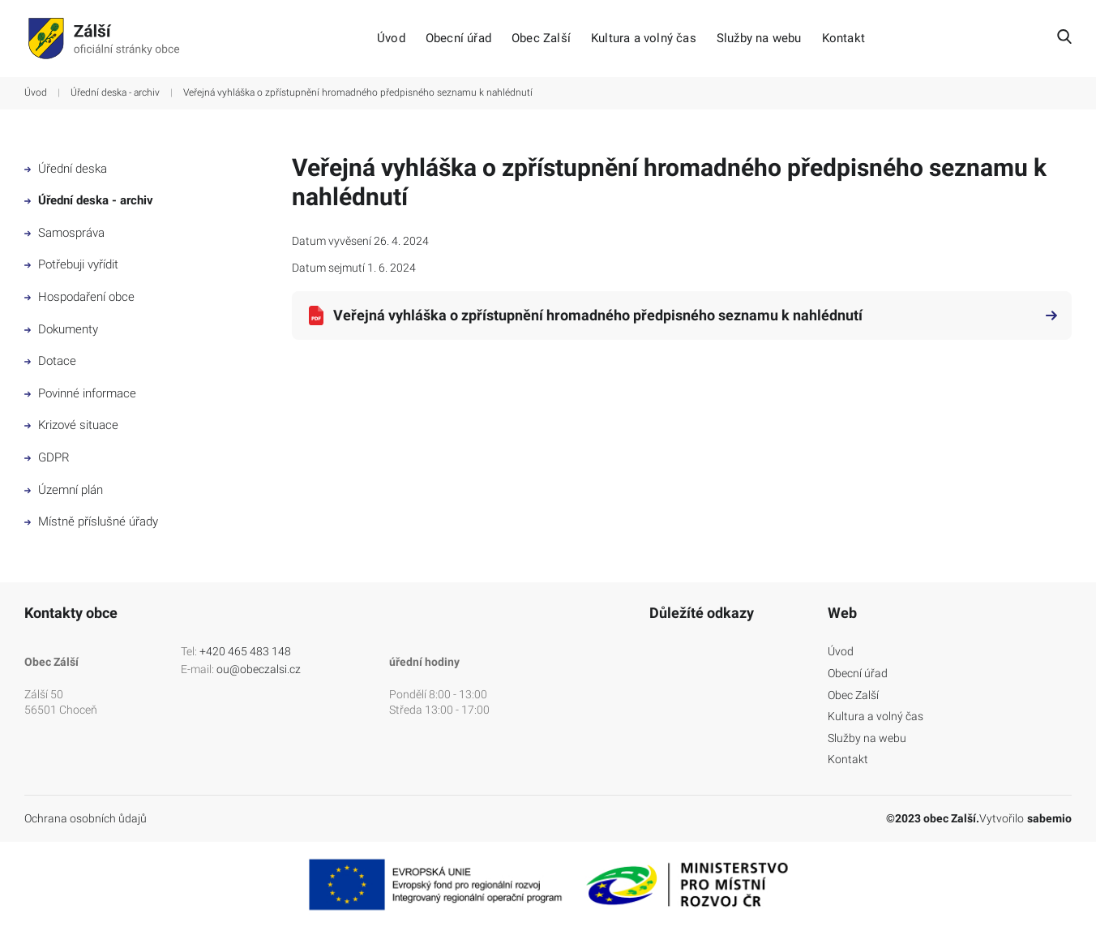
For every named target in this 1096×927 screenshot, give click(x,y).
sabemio (1049, 818)
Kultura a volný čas (643, 38)
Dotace (50, 361)
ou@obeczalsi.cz (258, 669)
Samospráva (64, 232)
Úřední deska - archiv (115, 92)
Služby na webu (759, 38)
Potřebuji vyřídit (71, 264)
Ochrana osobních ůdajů (85, 818)
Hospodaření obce (79, 297)
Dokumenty (61, 329)
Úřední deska (65, 168)
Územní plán (63, 490)
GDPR (47, 457)
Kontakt (843, 38)
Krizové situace (71, 425)
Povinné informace (80, 393)
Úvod (391, 38)
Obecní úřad (458, 38)
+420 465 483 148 (245, 651)
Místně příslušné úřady (91, 521)
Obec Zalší (541, 38)
